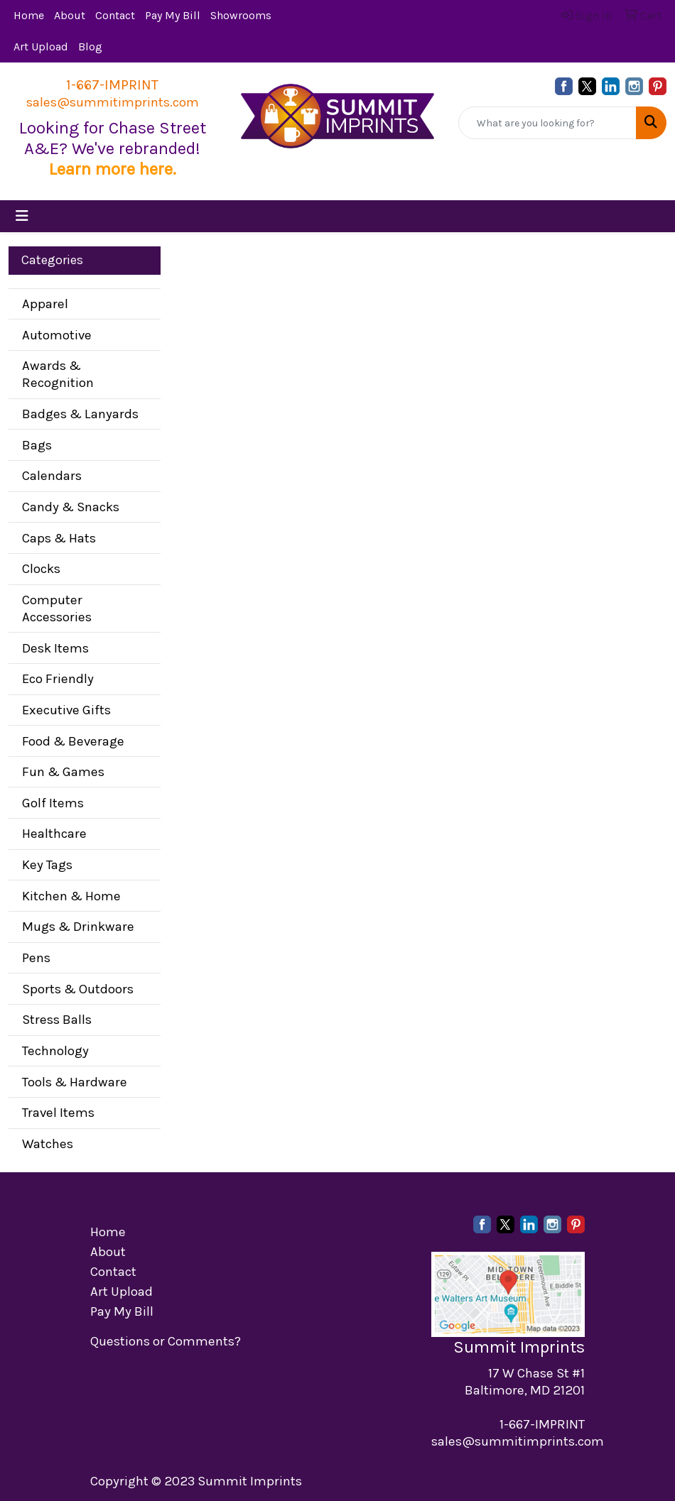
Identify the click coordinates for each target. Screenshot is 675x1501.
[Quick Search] (547, 123)
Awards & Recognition (58, 374)
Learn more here (111, 169)
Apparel (45, 304)
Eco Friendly (58, 679)
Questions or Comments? (165, 1341)
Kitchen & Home (71, 896)
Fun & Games (63, 772)
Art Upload (41, 46)
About (69, 15)
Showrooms (240, 15)
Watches (47, 1144)
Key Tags (47, 865)
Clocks (41, 569)
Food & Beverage (73, 741)
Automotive (57, 335)
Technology (55, 1051)
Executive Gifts (66, 710)
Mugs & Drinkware (78, 926)
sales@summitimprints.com (112, 102)
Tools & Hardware (74, 1082)
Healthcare (54, 833)
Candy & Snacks (70, 507)
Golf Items (53, 803)
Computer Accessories (57, 608)
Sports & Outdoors (78, 989)
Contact (115, 15)
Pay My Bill (172, 15)
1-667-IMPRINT (112, 85)
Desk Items (55, 648)
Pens (36, 958)
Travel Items (58, 1112)
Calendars (52, 476)
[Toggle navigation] (22, 216)
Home (29, 15)
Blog (90, 46)
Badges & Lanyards (80, 414)
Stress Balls (57, 1019)
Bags (37, 445)
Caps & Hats (59, 538)
